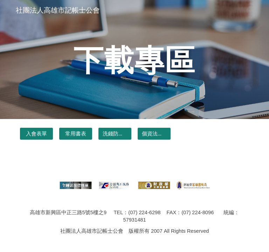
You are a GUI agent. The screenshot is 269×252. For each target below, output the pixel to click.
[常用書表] (75, 133)
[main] (134, 59)
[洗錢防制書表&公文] (114, 133)
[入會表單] (36, 133)
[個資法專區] (154, 133)
